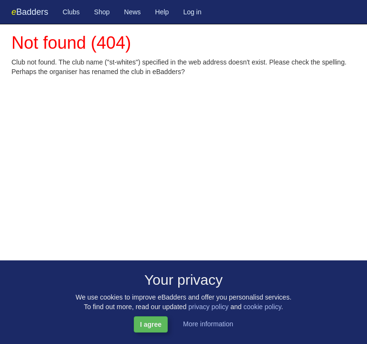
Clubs (71, 12)
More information (208, 324)
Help (162, 12)
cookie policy (262, 307)
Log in (192, 12)
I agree (151, 324)
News (132, 12)
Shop (102, 12)
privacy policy (208, 307)
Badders (29, 12)
